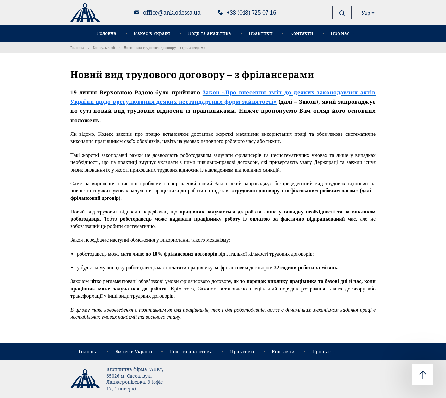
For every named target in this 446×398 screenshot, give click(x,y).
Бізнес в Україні (152, 33)
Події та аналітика (209, 33)
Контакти (301, 33)
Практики (261, 33)
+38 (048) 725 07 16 (251, 12)
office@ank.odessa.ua (171, 12)
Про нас (340, 33)
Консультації (104, 47)
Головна (106, 33)
